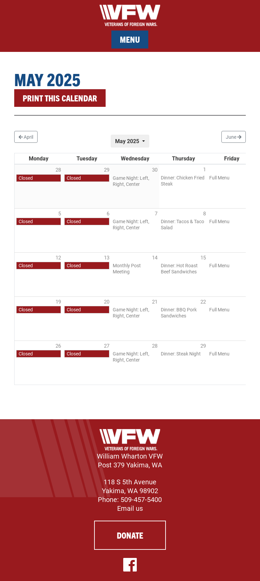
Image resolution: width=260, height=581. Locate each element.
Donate (130, 535)
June (233, 137)
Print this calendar (60, 98)
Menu (130, 39)
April (26, 137)
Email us (130, 508)
